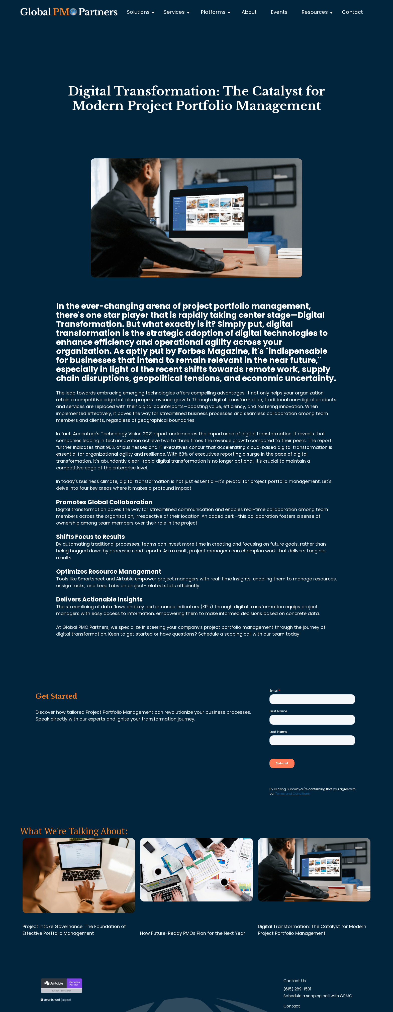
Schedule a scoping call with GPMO (317, 996)
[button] (143, 12)
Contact (352, 12)
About (249, 12)
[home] (69, 12)
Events (279, 12)
